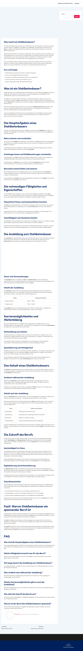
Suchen (63, 14)
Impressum (68, 645)
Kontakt (68, 644)
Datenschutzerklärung (68, 647)
